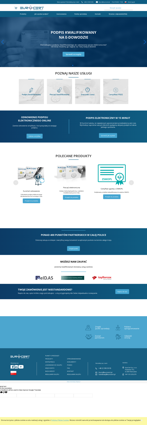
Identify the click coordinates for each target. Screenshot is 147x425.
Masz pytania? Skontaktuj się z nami (68, 2)
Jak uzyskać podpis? (41, 14)
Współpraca (50, 362)
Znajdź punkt (73, 249)
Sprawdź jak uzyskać (108, 136)
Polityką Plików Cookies (60, 420)
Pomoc (69, 365)
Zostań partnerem (99, 337)
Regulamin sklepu (52, 374)
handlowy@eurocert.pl (107, 374)
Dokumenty (71, 362)
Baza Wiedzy (50, 371)
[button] (144, 42)
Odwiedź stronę (128, 337)
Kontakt (98, 14)
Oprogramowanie (74, 359)
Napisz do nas (122, 292)
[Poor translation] (5, 392)
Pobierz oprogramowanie (131, 328)
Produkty (49, 359)
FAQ (68, 368)
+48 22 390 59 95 (105, 368)
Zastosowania (61, 14)
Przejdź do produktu (33, 201)
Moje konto (49, 368)
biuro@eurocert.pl (105, 372)
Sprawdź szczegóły (73, 54)
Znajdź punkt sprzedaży (102, 328)
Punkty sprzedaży (80, 14)
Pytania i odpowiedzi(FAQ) (118, 14)
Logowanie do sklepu (53, 365)
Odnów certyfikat (35, 136)
